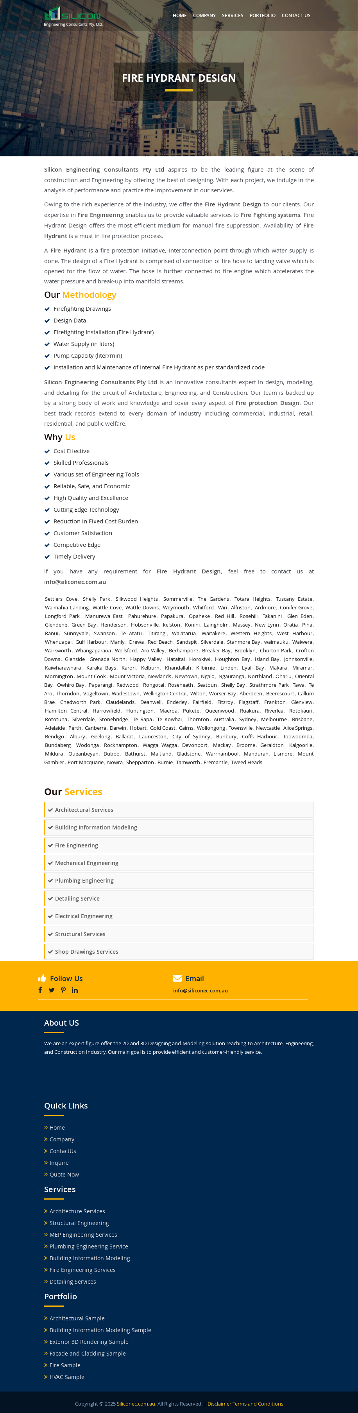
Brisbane (302, 719)
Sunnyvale (76, 633)
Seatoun (207, 684)
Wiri (222, 607)
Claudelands (120, 702)
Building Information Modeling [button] (92, 827)
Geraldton (272, 745)
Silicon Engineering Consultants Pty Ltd (100, 382)
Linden (228, 667)
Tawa (298, 684)
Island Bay (267, 659)
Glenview (301, 702)
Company (204, 15)
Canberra (95, 727)
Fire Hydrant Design (189, 571)
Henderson (113, 624)
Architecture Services (74, 1211)
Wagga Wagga (160, 745)
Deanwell (150, 702)
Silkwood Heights (137, 598)
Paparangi (100, 684)
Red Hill (224, 616)
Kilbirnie (205, 667)
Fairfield (202, 702)
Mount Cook (91, 676)
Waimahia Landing (67, 607)
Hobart (138, 727)
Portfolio (263, 15)
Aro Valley (153, 650)
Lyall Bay (253, 667)
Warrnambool (222, 753)
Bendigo (54, 736)
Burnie (165, 762)
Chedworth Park (80, 702)
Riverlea (274, 710)
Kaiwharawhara (63, 667)
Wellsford (126, 650)
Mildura (54, 753)
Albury (77, 736)
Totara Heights (252, 598)
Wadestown (126, 693)
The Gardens (213, 598)
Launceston (152, 736)
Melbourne (274, 719)
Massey (242, 624)
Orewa (136, 641)
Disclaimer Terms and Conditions (245, 1403)
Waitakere (213, 633)
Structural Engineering (76, 1223)
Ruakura (250, 710)
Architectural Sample (74, 1318)
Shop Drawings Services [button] (83, 951)
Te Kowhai (169, 719)
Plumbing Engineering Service (86, 1246)
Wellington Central (164, 693)
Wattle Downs (142, 607)
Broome (245, 745)
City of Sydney (191, 736)
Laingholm (216, 624)
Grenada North (108, 659)
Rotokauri (300, 710)
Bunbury (226, 736)
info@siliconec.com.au (75, 582)
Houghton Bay (232, 659)
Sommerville (177, 598)
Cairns (186, 727)
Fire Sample (62, 1365)
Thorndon (67, 693)
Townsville (240, 727)
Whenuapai (58, 641)
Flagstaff (248, 702)
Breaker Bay (216, 650)
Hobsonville (145, 624)
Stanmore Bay (243, 641)
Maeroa (168, 710)
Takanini (272, 616)
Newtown (186, 676)
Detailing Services (70, 1281)
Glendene (56, 624)
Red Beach (160, 641)
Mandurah (256, 753)
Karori (129, 667)
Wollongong (211, 727)
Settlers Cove (61, 598)
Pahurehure (142, 616)
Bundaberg (58, 745)
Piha (307, 624)
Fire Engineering (100, 215)
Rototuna (56, 719)
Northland (260, 676)
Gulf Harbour (90, 641)
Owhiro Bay (71, 684)
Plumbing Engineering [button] (81, 880)
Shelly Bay (233, 684)
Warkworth (58, 650)
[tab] (178, 809)
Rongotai (153, 684)
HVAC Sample (64, 1377)
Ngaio (208, 676)
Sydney (247, 719)
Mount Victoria (127, 676)
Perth (74, 727)
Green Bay (84, 624)
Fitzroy (225, 702)
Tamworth (188, 762)
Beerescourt (280, 693)
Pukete (191, 710)
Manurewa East (104, 616)
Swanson (104, 633)
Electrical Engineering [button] (80, 916)
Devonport (195, 745)
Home (180, 15)
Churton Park (276, 650)
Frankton (275, 702)
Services (232, 15)
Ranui (51, 633)
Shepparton (140, 762)
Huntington (140, 710)
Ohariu (284, 676)
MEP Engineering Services (80, 1234)
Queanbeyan (83, 753)
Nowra (115, 762)
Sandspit (187, 641)
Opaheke (199, 616)
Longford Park (62, 616)
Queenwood (219, 710)
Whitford (203, 607)
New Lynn (267, 624)
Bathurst (135, 753)
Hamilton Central (66, 710)
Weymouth (176, 607)
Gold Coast (162, 727)
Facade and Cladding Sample (85, 1353)
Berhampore (183, 650)
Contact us (296, 15)
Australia (224, 719)
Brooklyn (245, 650)
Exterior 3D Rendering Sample (86, 1341)
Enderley (177, 702)
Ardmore (265, 607)
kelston (171, 624)
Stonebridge (113, 719)
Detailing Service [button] (74, 898)
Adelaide (55, 727)
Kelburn (150, 667)
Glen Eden (299, 616)
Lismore (283, 753)
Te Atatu (131, 633)
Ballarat (124, 736)
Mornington (59, 676)
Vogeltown (95, 693)
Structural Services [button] (77, 934)
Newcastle (268, 727)
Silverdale (212, 641)
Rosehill (249, 616)
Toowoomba (297, 736)
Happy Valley (146, 659)
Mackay (222, 745)
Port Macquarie (86, 762)
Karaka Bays (101, 667)
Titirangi (157, 633)
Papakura (172, 616)
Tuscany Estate (294, 598)
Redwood (127, 684)
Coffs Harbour (259, 736)
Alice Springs (297, 727)
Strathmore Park (269, 684)
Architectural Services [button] (80, 809)
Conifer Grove (296, 607)
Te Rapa (142, 719)
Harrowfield (106, 710)
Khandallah (178, 667)
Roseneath (180, 684)
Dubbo (112, 753)
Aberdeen (251, 693)
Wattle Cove (107, 607)
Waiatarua (184, 633)
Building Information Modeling (87, 1258)
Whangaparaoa (93, 650)
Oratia (290, 624)
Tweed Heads (246, 762)
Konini (192, 624)
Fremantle (215, 762)
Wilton (198, 693)
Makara (278, 667)
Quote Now (61, 1174)
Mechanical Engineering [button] (83, 863)
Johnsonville (298, 659)
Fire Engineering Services (80, 1269)
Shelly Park (96, 598)
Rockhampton (120, 745)
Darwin (118, 727)
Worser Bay (222, 693)
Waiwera (302, 641)
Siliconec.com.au (136, 1403)
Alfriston (241, 607)
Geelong (100, 736)
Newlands (159, 676)
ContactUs (60, 1151)
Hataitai (175, 659)
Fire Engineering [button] (73, 845)
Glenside (75, 659)
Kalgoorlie (300, 745)
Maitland (161, 753)
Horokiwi (199, 659)
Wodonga (87, 745)
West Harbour (294, 633)
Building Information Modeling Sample (97, 1330)
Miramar (302, 667)
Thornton (198, 719)
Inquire (56, 1162)
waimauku (276, 641)
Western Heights (251, 633)
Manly (117, 641)
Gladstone (188, 753)
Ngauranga (231, 676)
